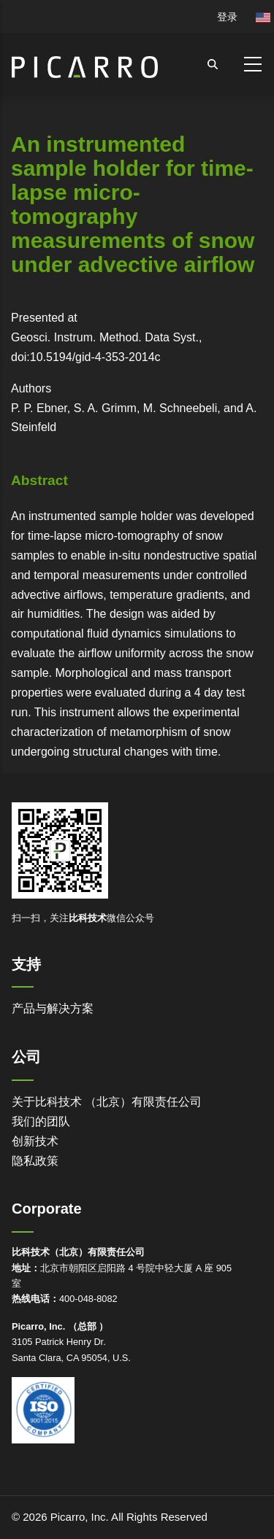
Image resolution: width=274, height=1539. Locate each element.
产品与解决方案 (53, 1008)
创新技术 (35, 1141)
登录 (227, 17)
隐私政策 (35, 1161)
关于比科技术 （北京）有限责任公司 (107, 1102)
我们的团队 (41, 1121)
